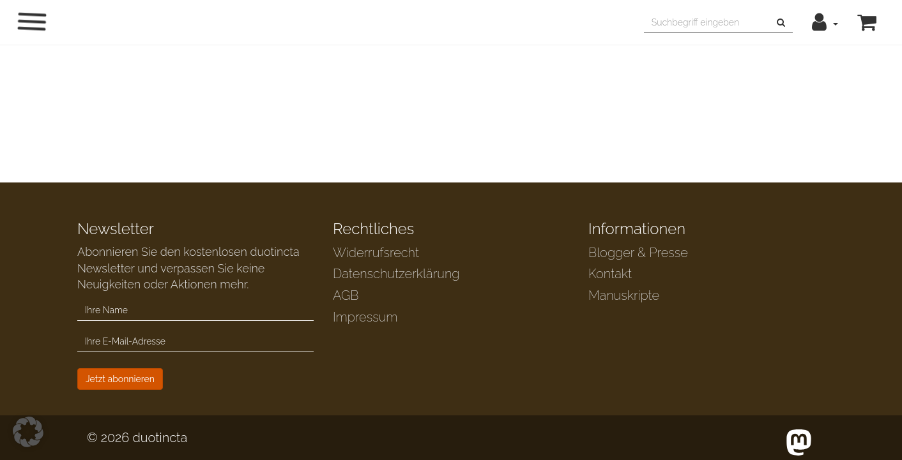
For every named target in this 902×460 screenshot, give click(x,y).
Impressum (365, 317)
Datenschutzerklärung (396, 273)
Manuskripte (623, 295)
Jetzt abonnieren (120, 379)
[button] (825, 22)
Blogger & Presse (638, 252)
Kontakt (610, 273)
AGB (346, 295)
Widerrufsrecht (376, 252)
